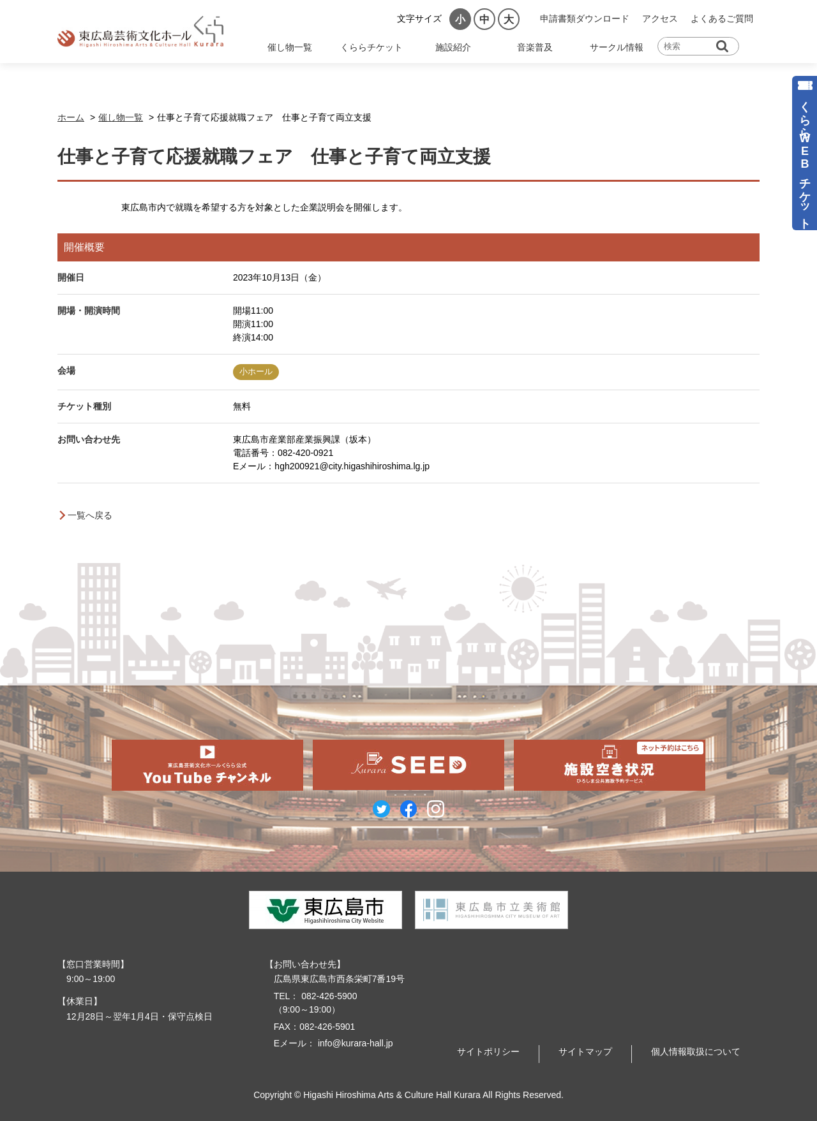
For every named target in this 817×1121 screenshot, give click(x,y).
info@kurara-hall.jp (354, 1043)
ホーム (70, 117)
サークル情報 (616, 47)
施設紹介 (453, 47)
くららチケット (371, 47)
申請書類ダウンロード (584, 18)
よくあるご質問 (722, 18)
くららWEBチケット (804, 158)
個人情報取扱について (695, 1051)
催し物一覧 (289, 47)
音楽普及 (535, 47)
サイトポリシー (488, 1051)
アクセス (660, 18)
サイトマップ (585, 1051)
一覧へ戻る (90, 515)
